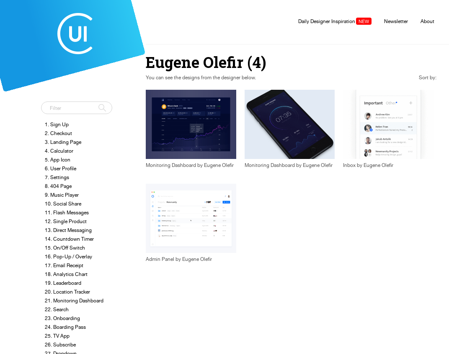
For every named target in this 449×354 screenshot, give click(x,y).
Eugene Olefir (219, 165)
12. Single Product (66, 221)
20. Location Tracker (67, 292)
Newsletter (396, 21)
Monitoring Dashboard (171, 165)
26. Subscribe (60, 344)
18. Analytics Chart (66, 274)
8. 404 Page (58, 186)
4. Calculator (59, 151)
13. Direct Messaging (68, 230)
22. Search (57, 309)
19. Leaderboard (63, 283)
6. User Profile (60, 168)
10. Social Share (63, 203)
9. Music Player (62, 195)
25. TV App (57, 336)
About (427, 21)
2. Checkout (58, 133)
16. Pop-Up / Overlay (68, 256)
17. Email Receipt (64, 265)
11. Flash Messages (67, 212)
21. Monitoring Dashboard (74, 300)
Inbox (349, 165)
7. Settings (57, 177)
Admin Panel (160, 259)
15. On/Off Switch (65, 248)
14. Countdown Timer (69, 239)
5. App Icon (57, 159)
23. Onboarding (62, 318)
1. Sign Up (57, 124)
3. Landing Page (63, 142)
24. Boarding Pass (65, 327)
